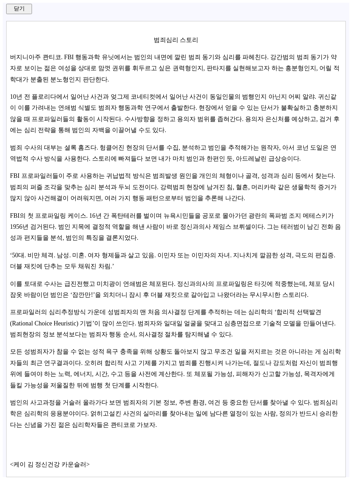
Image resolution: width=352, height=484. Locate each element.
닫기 (19, 8)
